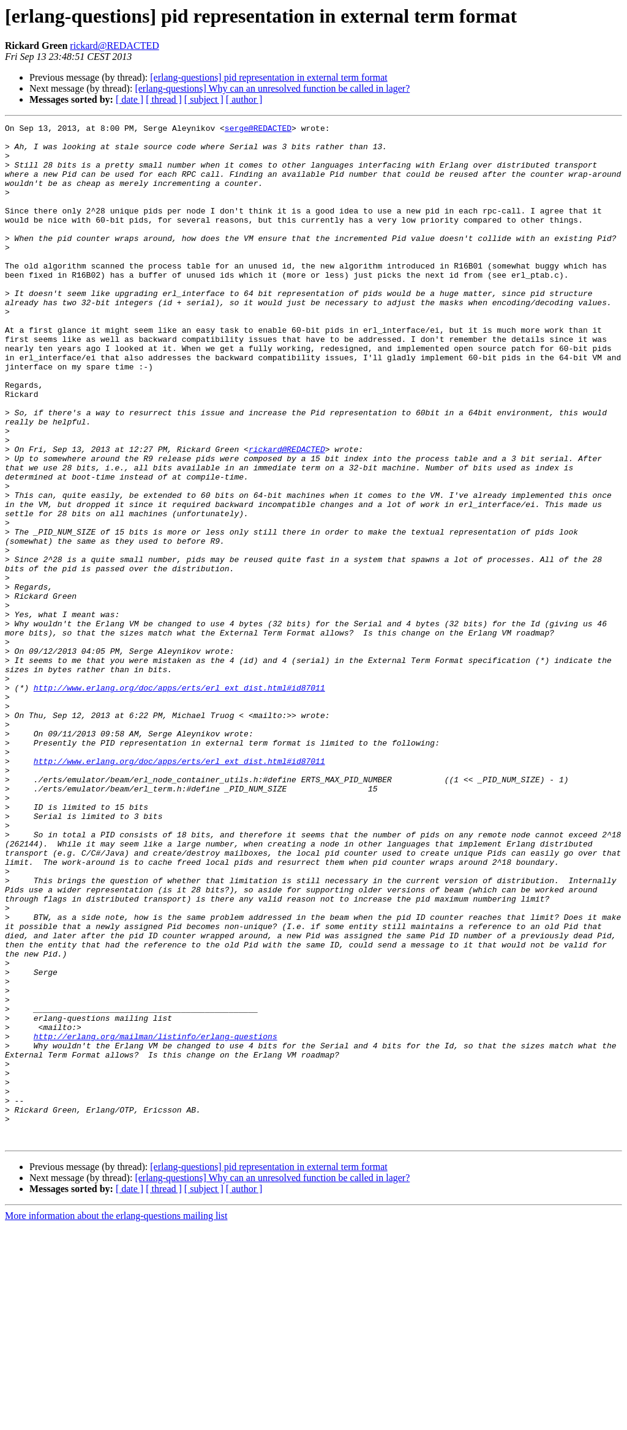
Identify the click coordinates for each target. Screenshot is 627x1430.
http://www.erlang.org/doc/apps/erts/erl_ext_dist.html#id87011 (179, 801)
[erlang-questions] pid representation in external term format (268, 77)
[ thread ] (164, 99)
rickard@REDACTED (114, 45)
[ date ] (129, 99)
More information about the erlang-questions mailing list (116, 1419)
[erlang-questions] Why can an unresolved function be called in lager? (272, 88)
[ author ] (244, 99)
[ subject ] (203, 99)
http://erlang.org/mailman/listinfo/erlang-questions (155, 1219)
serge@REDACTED (258, 129)
